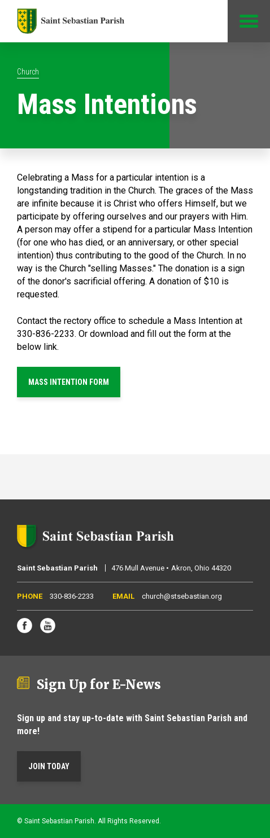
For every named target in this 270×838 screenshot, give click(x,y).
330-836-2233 (72, 596)
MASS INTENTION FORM (68, 382)
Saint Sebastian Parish (135, 536)
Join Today (48, 766)
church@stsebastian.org (182, 596)
